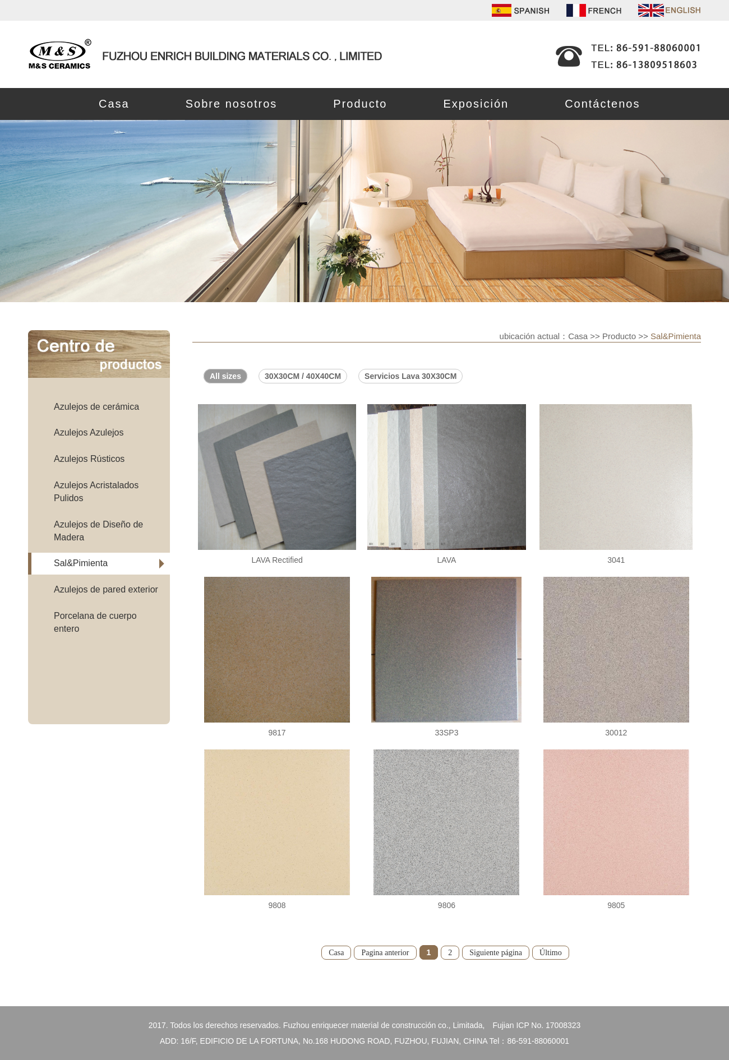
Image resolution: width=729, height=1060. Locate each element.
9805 (616, 905)
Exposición (476, 104)
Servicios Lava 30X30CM (410, 376)
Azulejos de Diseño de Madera (98, 531)
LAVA (446, 560)
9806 (446, 905)
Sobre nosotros (232, 104)
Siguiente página (495, 952)
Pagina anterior (385, 952)
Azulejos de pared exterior (106, 589)
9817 (276, 732)
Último (550, 952)
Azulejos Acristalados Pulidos (96, 491)
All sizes (225, 376)
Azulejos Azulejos (89, 432)
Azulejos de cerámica (96, 406)
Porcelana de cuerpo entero (95, 622)
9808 (276, 905)
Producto (360, 104)
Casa (114, 104)
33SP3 (446, 732)
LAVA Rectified (276, 560)
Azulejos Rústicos (89, 459)
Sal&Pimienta (81, 563)
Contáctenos (602, 104)
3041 (616, 560)
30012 (616, 732)
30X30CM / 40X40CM (303, 376)
